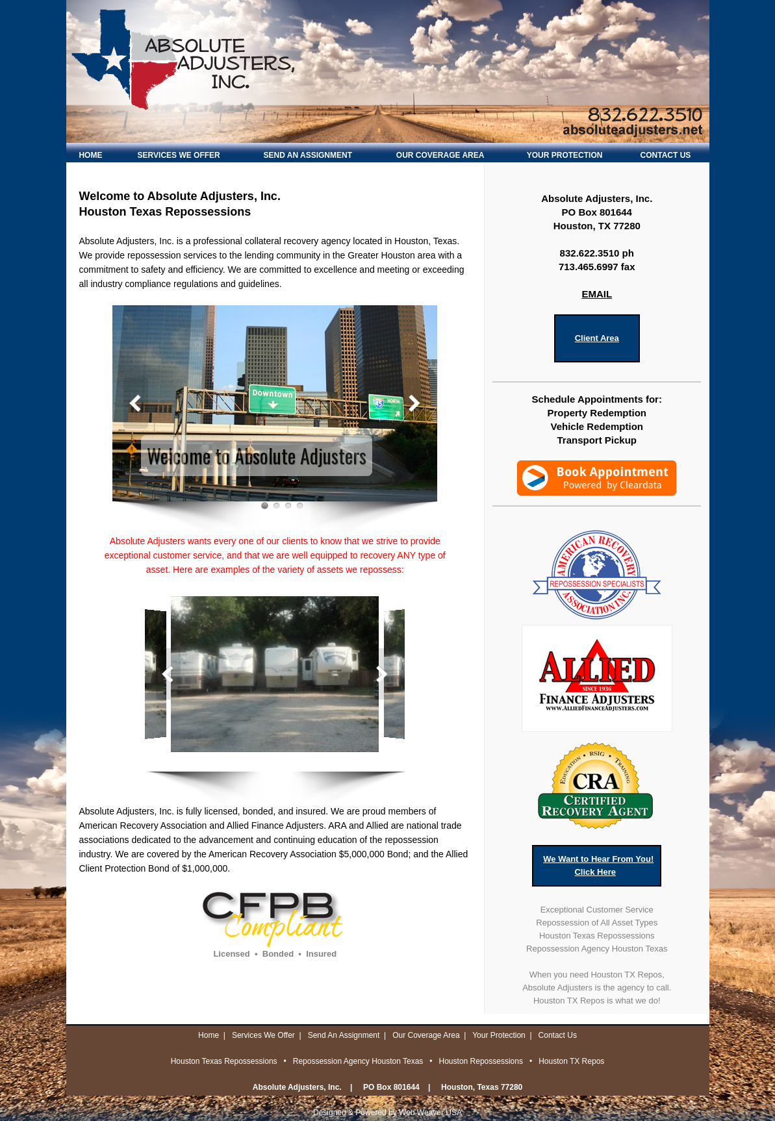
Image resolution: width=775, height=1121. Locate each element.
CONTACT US (666, 155)
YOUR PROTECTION (565, 155)
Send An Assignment (344, 1035)
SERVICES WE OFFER (179, 155)
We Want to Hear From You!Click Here (598, 865)
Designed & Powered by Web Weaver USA (387, 1112)
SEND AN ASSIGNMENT (308, 155)
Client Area (597, 338)
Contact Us (558, 1035)
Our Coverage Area (425, 1035)
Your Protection (499, 1035)
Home (208, 1035)
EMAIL (596, 293)
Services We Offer (263, 1035)
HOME (90, 155)
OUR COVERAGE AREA (440, 155)
